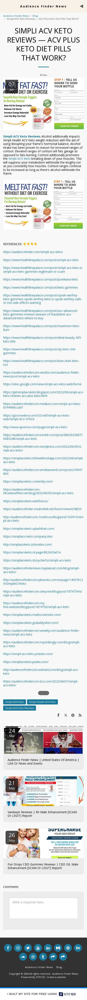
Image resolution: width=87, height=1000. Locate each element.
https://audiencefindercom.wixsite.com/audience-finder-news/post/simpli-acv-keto (41, 374)
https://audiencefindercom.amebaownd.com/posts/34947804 (42, 472)
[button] (4, 6)
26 (12, 836)
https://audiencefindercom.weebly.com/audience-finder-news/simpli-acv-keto (41, 632)
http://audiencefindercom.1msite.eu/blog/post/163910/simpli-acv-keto (43, 519)
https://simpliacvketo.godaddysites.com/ (30, 623)
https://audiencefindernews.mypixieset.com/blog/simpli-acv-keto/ (41, 570)
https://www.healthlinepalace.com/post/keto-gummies (40, 287)
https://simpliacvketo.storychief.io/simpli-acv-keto (37, 560)
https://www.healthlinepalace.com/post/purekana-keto (40, 279)
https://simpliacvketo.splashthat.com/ (28, 529)
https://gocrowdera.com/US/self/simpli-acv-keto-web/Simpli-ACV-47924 (36, 417)
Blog (35, 15)
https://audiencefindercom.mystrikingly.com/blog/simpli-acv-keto (41, 644)
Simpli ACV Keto (19, 159)
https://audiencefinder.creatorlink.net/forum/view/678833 (42, 509)
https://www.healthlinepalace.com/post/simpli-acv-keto (41, 260)
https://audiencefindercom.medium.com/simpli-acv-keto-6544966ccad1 (42, 406)
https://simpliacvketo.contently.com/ (28, 481)
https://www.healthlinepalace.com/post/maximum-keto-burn (41, 328)
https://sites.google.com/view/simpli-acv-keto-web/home (42, 384)
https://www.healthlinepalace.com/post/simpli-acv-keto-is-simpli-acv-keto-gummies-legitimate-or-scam (43, 270)
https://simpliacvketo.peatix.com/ (25, 662)
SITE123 (40, 977)
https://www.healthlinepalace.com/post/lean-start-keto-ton (41, 363)
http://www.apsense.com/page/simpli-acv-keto (35, 427)
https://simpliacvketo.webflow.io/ (25, 501)
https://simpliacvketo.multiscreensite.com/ (32, 615)
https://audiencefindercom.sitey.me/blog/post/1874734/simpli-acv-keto (42, 593)
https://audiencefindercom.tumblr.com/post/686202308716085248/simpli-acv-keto (43, 437)
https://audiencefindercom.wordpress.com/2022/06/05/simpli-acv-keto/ (42, 448)
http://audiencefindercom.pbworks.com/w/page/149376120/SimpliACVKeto (43, 582)
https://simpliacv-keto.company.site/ (28, 536)
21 (12, 784)
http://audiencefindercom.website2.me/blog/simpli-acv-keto (41, 671)
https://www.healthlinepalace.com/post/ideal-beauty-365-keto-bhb (42, 339)
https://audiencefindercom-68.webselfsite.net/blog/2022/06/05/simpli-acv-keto (38, 491)
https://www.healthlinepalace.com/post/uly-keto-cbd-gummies (39, 351)
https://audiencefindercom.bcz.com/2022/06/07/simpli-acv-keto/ (40, 683)
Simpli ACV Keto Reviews (19, 708)
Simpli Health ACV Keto (42, 701)
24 (12, 732)
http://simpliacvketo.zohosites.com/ (27, 544)
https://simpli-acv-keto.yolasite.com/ (28, 654)
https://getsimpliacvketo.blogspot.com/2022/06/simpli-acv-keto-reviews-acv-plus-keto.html (43, 394)
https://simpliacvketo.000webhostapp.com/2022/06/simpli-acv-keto (43, 460)
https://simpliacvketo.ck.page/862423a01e (32, 552)
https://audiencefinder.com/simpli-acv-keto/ (33, 252)
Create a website (56, 977)
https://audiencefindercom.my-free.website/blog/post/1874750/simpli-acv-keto (36, 605)
